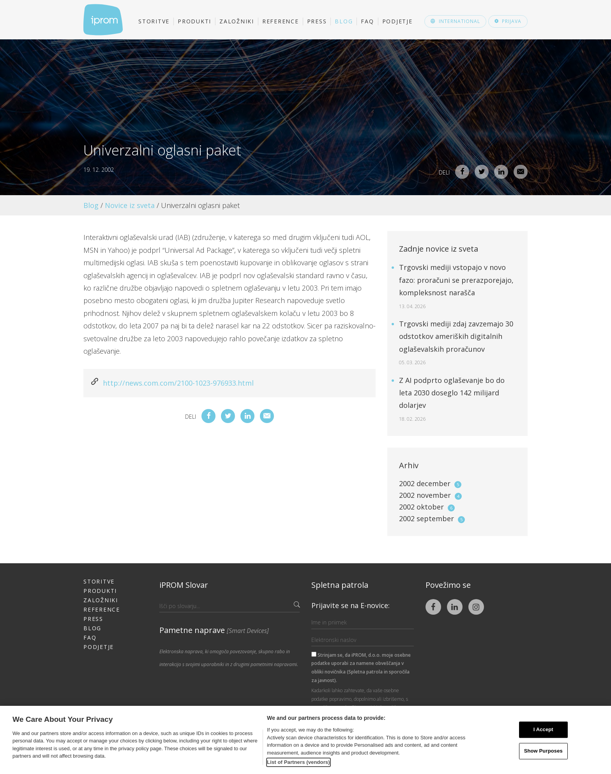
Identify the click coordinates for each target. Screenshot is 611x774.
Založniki (236, 21)
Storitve (154, 21)
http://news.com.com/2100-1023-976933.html (178, 383)
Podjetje (397, 21)
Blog (344, 21)
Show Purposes (543, 751)
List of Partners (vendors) (298, 762)
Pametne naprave (214, 630)
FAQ (367, 21)
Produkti (194, 21)
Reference (280, 21)
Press (317, 21)
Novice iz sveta (130, 205)
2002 (430, 483)
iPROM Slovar (183, 585)
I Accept (543, 730)
